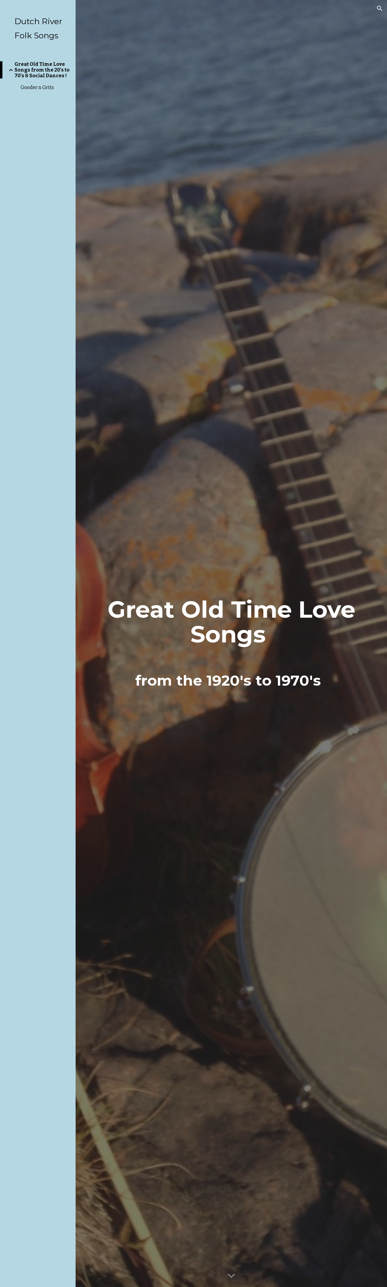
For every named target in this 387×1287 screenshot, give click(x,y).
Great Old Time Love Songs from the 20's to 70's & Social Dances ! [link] (42, 69)
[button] (379, 8)
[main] (231, 643)
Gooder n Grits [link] (37, 87)
